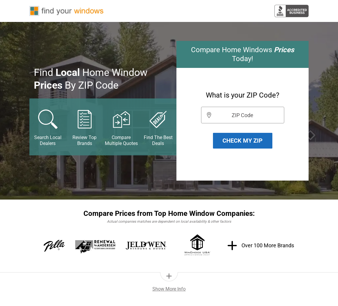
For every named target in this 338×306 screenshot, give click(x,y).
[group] (242, 111)
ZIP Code (242, 115)
